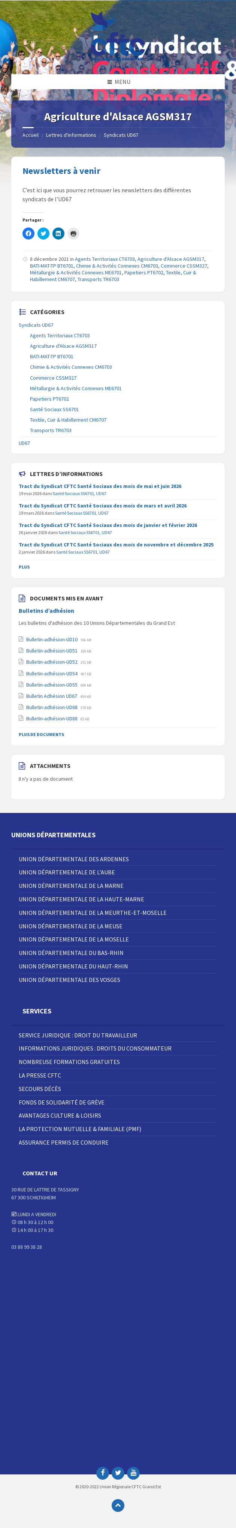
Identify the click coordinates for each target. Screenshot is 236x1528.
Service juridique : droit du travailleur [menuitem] (78, 1035)
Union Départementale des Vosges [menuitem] (69, 979)
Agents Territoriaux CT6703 (105, 259)
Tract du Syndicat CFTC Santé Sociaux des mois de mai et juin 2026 (100, 486)
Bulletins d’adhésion (46, 610)
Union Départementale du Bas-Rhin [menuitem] (71, 952)
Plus (24, 567)
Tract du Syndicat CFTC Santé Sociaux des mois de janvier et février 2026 (108, 525)
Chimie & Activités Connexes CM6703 (117, 265)
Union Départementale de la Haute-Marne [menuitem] (81, 899)
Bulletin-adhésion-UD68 (52, 707)
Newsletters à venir (61, 171)
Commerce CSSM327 (184, 265)
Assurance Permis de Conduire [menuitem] (64, 1142)
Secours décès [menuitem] (40, 1088)
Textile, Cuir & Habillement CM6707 (68, 419)
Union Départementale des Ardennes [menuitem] (74, 859)
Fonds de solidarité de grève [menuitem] (62, 1102)
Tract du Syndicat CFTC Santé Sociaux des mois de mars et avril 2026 (103, 505)
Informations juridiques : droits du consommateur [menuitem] (95, 1048)
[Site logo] (118, 59)
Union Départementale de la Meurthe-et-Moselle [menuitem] (93, 912)
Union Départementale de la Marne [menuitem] (71, 885)
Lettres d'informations (71, 135)
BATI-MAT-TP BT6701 (51, 265)
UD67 (24, 443)
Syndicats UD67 (121, 135)
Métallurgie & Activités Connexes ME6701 (76, 272)
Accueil (30, 135)
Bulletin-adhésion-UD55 (52, 684)
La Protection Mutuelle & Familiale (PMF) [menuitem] (80, 1129)
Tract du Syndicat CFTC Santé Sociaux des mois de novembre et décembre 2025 (116, 544)
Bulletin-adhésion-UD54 (52, 673)
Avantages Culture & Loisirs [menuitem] (60, 1115)
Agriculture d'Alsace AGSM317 (170, 259)
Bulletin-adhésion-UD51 (52, 650)
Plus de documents (41, 734)
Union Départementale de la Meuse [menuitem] (70, 926)
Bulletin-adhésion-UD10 (52, 639)
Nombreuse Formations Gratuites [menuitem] (69, 1062)
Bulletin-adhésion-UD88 (52, 718)
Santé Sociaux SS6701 (54, 409)
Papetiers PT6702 (143, 272)
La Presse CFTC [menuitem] (40, 1075)
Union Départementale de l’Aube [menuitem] (67, 872)
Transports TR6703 (98, 279)
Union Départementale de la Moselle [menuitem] (74, 939)
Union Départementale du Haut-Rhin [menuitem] (73, 966)
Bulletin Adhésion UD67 (52, 696)
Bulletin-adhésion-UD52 (52, 661)
